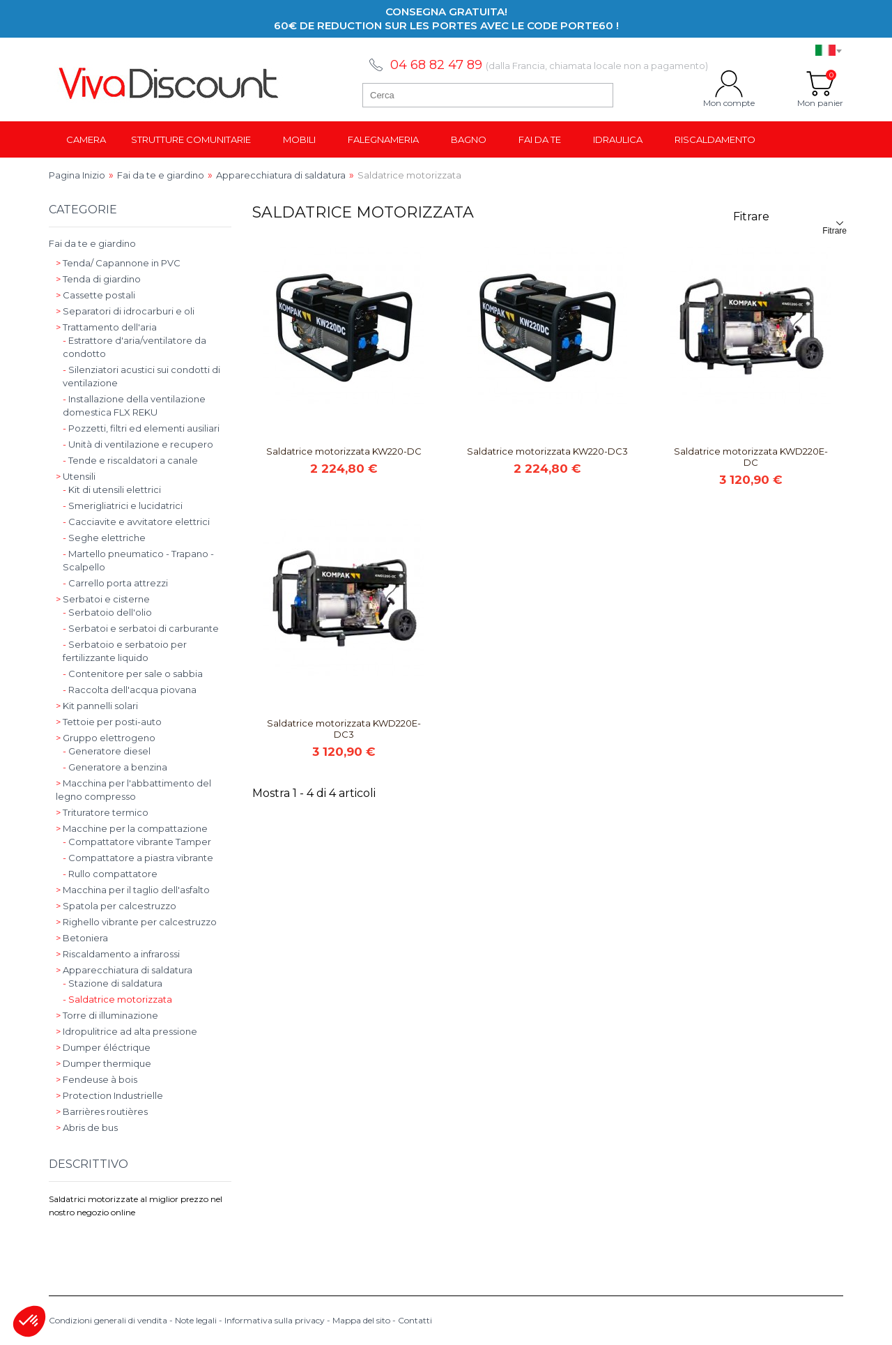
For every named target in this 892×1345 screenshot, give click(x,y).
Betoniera (82, 937)
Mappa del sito (361, 1320)
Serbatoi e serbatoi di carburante (141, 628)
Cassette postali (95, 295)
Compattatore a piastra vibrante (138, 857)
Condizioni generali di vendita (108, 1320)
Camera (86, 139)
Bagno (468, 139)
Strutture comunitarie (191, 139)
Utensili (75, 476)
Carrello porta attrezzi (115, 582)
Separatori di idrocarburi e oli (125, 311)
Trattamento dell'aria (106, 327)
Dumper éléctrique (103, 1047)
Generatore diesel (107, 751)
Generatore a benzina (115, 767)
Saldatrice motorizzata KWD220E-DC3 (344, 728)
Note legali (196, 1320)
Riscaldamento (715, 139)
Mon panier (820, 84)
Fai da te (539, 139)
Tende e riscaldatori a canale (130, 460)
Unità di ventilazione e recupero (138, 444)
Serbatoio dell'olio (107, 612)
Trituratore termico (102, 812)
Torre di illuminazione (107, 1015)
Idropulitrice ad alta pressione (126, 1031)
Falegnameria (383, 139)
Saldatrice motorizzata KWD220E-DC (751, 457)
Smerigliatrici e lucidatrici (123, 505)
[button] (29, 1321)
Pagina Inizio (77, 175)
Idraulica (618, 139)
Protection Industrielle (109, 1095)
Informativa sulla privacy (274, 1320)
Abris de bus (87, 1127)
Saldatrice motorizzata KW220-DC (344, 451)
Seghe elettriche (104, 537)
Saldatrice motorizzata (117, 999)
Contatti (415, 1320)
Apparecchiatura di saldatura (124, 969)
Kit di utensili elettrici (112, 489)
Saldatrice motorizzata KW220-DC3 (547, 451)
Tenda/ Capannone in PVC (118, 262)
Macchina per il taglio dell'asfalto (133, 889)
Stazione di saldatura (112, 983)
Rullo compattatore (110, 873)
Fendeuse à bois (96, 1079)
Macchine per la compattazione (132, 828)
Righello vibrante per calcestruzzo (136, 921)
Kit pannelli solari (97, 705)
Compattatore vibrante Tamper (137, 841)
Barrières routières (102, 1111)
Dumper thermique (103, 1063)
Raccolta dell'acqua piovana (130, 689)
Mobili (299, 139)
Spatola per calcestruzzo (116, 905)
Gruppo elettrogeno (105, 737)
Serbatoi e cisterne (103, 599)
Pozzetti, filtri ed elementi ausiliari (141, 428)
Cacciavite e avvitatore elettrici (136, 521)
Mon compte (729, 84)
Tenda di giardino (98, 278)
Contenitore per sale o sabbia (133, 673)
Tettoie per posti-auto (109, 721)
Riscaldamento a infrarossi (118, 953)
